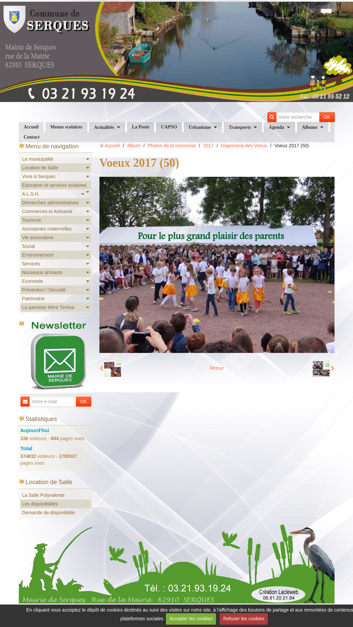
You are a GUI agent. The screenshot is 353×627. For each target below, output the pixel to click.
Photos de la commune (172, 145)
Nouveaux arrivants (42, 272)
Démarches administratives (50, 202)
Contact (32, 137)
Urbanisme (200, 127)
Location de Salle (40, 167)
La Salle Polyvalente (43, 495)
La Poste (140, 126)
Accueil (31, 126)
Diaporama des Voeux (244, 145)
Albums (310, 127)
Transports (240, 127)
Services (31, 263)
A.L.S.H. (31, 194)
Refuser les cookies (243, 618)
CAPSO (169, 126)
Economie (32, 281)
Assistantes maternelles (47, 228)
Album (133, 145)
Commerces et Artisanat (47, 211)
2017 (208, 145)
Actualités (104, 127)
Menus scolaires (66, 126)
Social (28, 246)
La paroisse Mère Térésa (48, 307)
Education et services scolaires (54, 185)
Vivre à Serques (38, 176)
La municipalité (37, 159)
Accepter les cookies (191, 618)
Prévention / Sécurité (44, 290)
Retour (217, 368)
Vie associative (37, 237)
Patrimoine (33, 298)
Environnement (38, 255)
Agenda (276, 127)
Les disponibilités (40, 504)
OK (326, 117)
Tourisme (31, 220)
